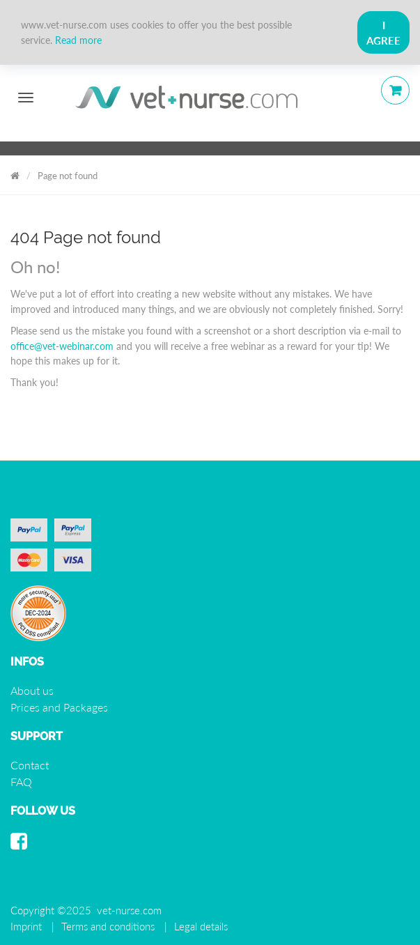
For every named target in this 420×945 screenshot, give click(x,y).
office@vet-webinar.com (62, 346)
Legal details (201, 926)
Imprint (26, 926)
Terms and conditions (108, 926)
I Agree (383, 33)
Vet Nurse (15, 173)
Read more (78, 40)
